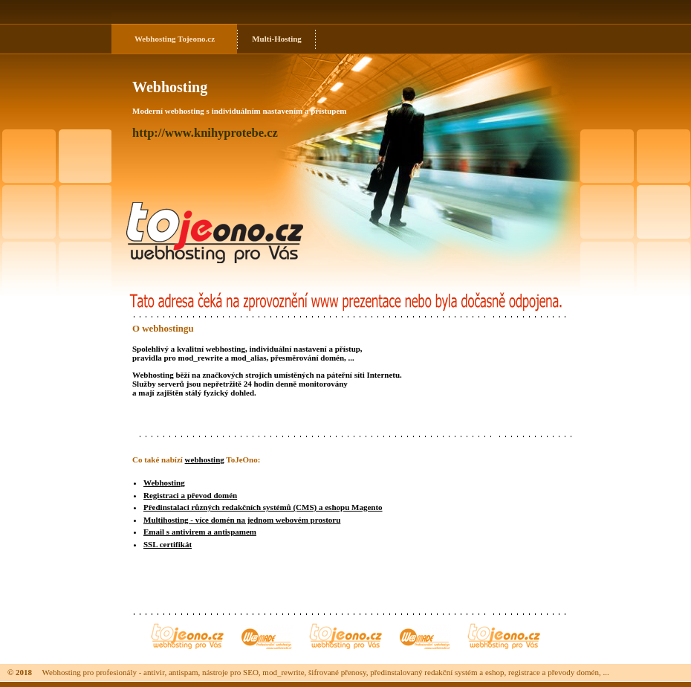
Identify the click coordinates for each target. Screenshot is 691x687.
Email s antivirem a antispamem (199, 531)
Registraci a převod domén (190, 495)
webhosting (204, 459)
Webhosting (155, 38)
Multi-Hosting (277, 38)
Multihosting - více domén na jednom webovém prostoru (241, 519)
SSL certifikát (167, 544)
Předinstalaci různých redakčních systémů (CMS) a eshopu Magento (263, 507)
